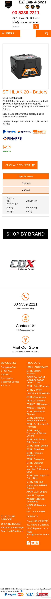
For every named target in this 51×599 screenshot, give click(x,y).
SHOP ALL (6, 371)
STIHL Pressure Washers (35, 454)
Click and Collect (17, 165)
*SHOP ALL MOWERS (38, 393)
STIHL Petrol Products (38, 386)
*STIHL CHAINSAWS (37, 367)
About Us (6, 385)
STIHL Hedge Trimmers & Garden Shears (37, 433)
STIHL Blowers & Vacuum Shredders (36, 419)
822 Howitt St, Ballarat (26, 18)
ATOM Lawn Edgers (37, 491)
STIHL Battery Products (34, 372)
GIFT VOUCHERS (36, 511)
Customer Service (10, 382)
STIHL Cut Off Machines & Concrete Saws (38, 469)
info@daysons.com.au (25, 22)
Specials (5, 374)
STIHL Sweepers (35, 459)
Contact (32, 516)
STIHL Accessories (36, 397)
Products (33, 362)
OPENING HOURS (11, 524)
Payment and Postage (12, 527)
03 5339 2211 (26, 12)
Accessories (7, 378)
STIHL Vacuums (35, 463)
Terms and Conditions (12, 531)
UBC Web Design (13, 591)
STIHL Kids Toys (35, 482)
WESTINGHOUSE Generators (36, 500)
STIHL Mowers (34, 390)
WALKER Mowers (36, 408)
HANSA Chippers (35, 495)
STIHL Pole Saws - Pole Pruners (36, 440)
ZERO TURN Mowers (38, 404)
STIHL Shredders (35, 449)
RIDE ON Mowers (36, 400)
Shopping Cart (8, 367)
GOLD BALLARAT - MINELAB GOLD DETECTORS (37, 380)
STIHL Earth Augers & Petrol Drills (38, 476)
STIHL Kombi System (37, 445)
